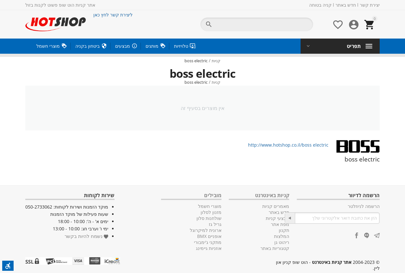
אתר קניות (85, 5)
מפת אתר (280, 224)
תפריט (354, 46)
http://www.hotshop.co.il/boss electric (288, 145)
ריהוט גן (281, 242)
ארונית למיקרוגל (205, 230)
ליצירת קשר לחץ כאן (113, 15)
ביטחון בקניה (87, 46)
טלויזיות (181, 46)
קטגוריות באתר (274, 248)
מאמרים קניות (275, 206)
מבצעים (122, 46)
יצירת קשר (370, 5)
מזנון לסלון (211, 212)
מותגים (152, 46)
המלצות (281, 236)
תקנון (284, 230)
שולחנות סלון (208, 218)
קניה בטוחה (320, 5)
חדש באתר (345, 5)
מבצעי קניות (277, 218)
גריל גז (215, 224)
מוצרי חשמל (48, 46)
